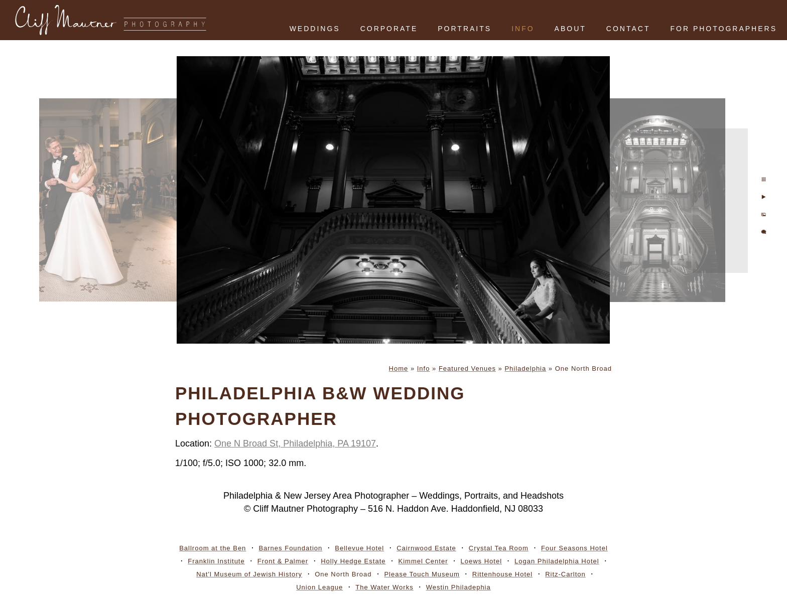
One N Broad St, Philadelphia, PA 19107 (295, 443)
